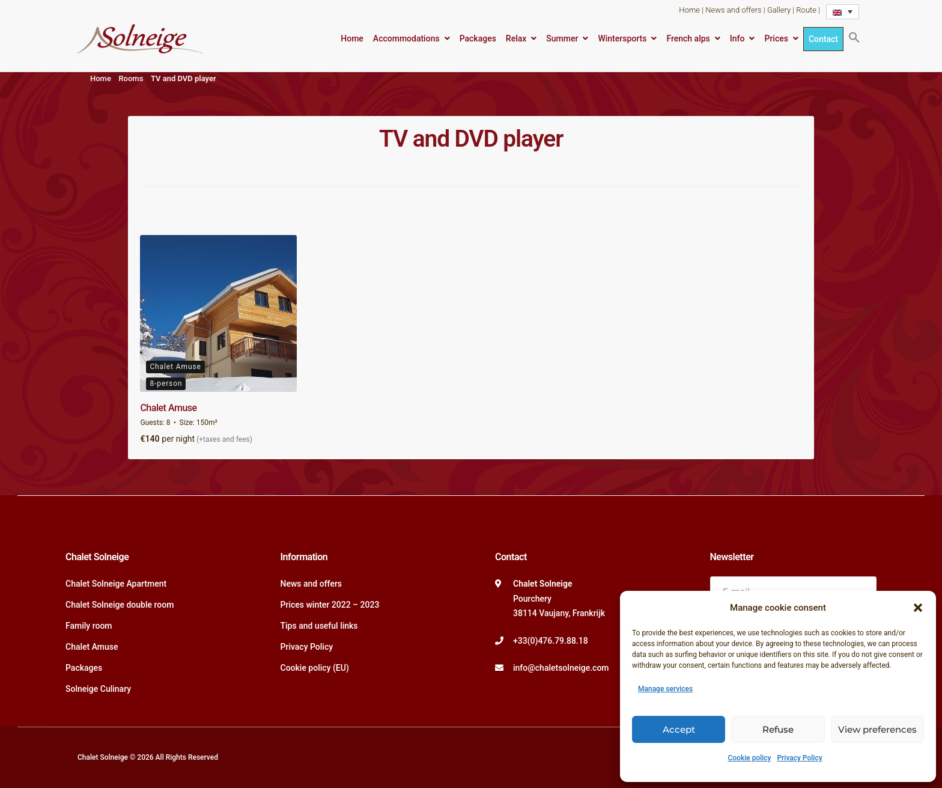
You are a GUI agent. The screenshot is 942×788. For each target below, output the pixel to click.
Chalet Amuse (168, 408)
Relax (516, 38)
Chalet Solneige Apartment (115, 583)
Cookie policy (749, 758)
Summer (562, 38)
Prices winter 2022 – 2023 (330, 604)
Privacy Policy (799, 758)
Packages (478, 38)
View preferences (877, 729)
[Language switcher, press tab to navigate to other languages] (842, 11)
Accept (679, 729)
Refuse (778, 729)
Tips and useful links (319, 626)
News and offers (733, 9)
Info (737, 38)
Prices (776, 38)
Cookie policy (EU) (315, 668)
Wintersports (622, 38)
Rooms (130, 78)
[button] (918, 608)
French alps (688, 38)
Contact (823, 39)
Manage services (665, 689)
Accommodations (406, 38)
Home (689, 9)
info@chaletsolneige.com (561, 668)
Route (806, 9)
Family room (88, 626)
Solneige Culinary (98, 689)
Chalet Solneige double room (119, 604)
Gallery (779, 9)
